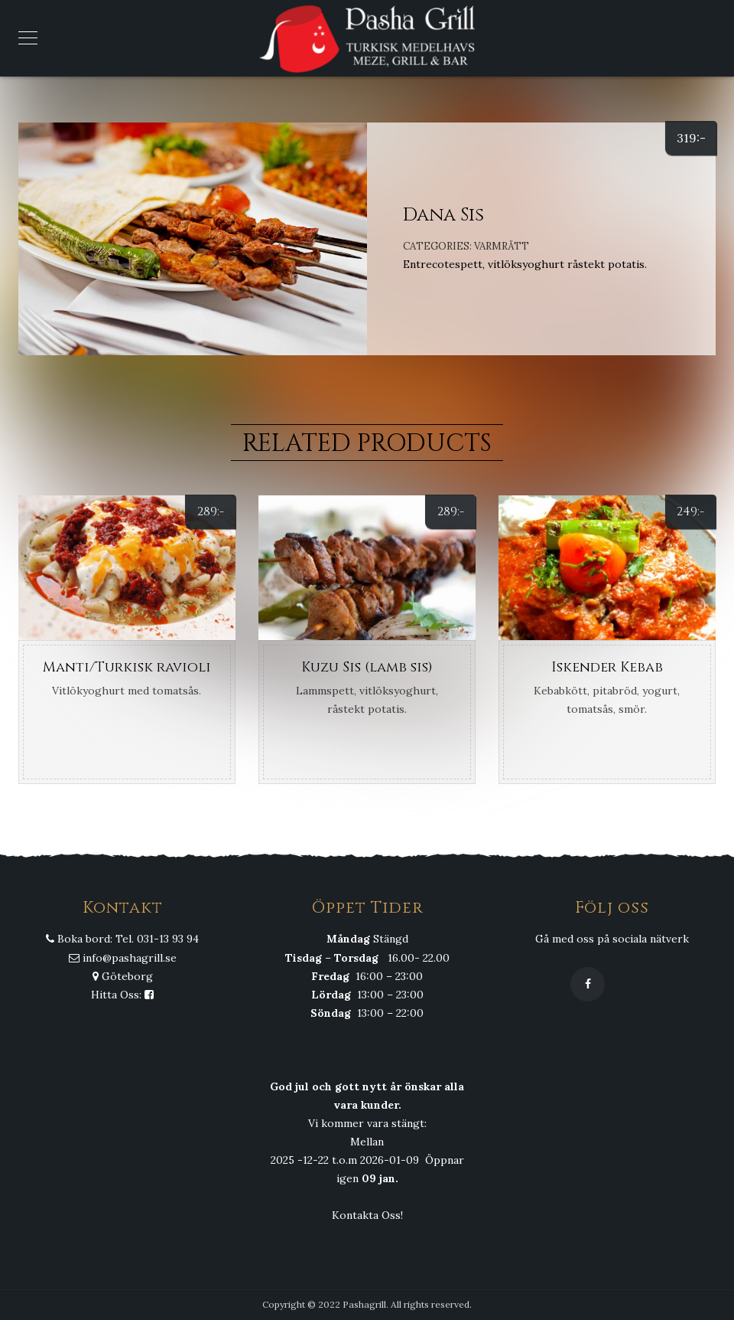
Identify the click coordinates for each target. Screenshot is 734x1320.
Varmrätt (501, 246)
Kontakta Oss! (367, 1215)
